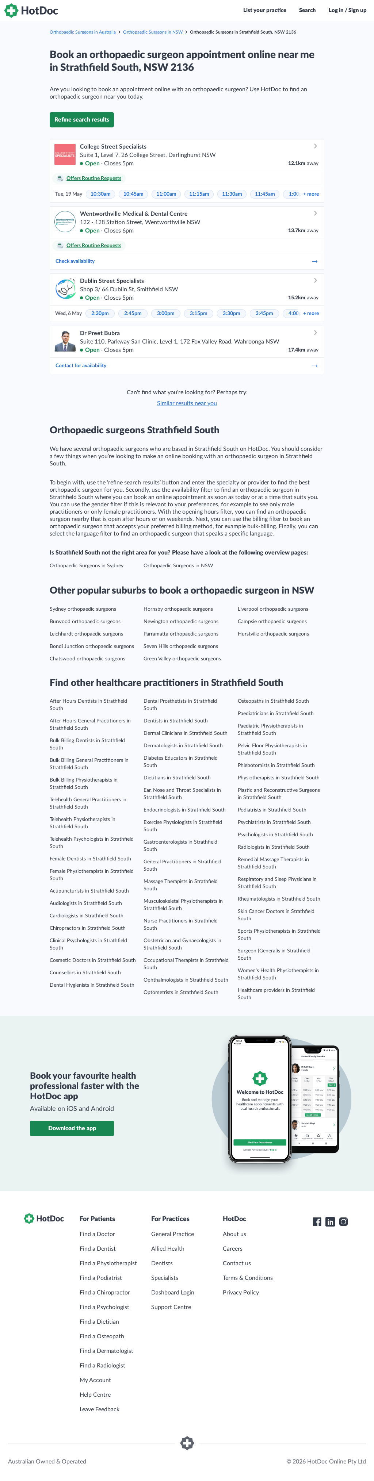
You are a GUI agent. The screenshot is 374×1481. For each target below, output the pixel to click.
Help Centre (95, 1395)
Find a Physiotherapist (108, 1263)
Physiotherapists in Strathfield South (279, 777)
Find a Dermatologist (106, 1351)
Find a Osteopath (102, 1336)
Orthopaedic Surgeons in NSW (153, 32)
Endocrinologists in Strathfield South (185, 810)
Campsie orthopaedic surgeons (272, 621)
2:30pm (100, 313)
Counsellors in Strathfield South (85, 972)
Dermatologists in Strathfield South (183, 745)
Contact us (237, 1263)
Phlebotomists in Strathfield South (276, 765)
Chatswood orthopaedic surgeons (87, 658)
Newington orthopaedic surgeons (181, 621)
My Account (95, 1380)
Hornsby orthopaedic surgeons (178, 609)
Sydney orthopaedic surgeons (83, 609)
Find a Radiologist (102, 1366)
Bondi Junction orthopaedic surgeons (92, 646)
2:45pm (133, 313)
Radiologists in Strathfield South (274, 847)
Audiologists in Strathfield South (86, 903)
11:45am (265, 194)
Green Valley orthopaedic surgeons (182, 658)
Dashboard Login (172, 1293)
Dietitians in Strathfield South (177, 777)
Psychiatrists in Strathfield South (274, 822)
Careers (233, 1249)
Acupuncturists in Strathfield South (89, 891)
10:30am (101, 194)
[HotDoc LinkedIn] (330, 1222)
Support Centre (171, 1307)
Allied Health (167, 1249)
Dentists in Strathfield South (176, 721)
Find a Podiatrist (101, 1278)
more (311, 194)
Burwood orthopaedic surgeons (85, 621)
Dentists (162, 1263)
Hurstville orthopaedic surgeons (273, 634)
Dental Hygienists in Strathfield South (92, 985)
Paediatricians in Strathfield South (276, 713)
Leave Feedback (99, 1409)
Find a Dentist (98, 1249)
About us (234, 1234)
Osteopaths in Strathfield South (273, 701)
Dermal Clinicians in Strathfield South (186, 733)
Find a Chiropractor (105, 1293)
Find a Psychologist (104, 1307)
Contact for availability (187, 365)
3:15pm (198, 313)
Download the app (72, 1128)
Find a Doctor (97, 1234)
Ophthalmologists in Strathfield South (186, 980)
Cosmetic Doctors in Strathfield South (93, 960)
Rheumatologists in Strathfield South (279, 899)
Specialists (164, 1278)
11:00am (166, 194)
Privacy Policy (241, 1293)
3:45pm (264, 313)
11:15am (199, 194)
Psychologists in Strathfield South (275, 834)
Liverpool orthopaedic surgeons (273, 609)
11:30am (232, 194)
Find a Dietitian (99, 1322)
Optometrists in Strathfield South (181, 992)
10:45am (133, 194)
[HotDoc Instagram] (343, 1222)
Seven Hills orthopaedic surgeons (181, 646)
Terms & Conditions (248, 1278)
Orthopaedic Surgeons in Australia (83, 32)
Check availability (187, 261)
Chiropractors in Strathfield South (88, 928)
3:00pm (166, 313)
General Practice (172, 1234)
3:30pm (231, 313)
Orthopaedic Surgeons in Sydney (86, 565)
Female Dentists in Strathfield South (90, 859)
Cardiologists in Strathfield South (86, 915)
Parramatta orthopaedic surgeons (181, 634)
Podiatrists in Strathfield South (272, 810)
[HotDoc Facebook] (317, 1222)
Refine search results (81, 120)
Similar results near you (187, 403)
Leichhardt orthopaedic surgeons (86, 634)
